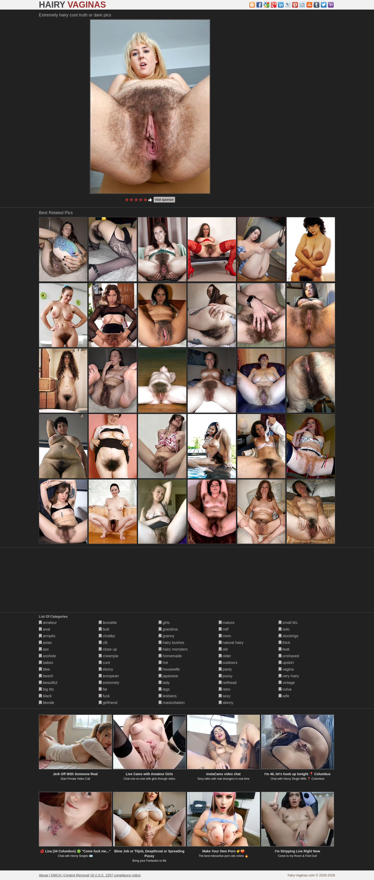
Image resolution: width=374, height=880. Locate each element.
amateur (48, 623)
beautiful (48, 683)
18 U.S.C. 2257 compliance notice (115, 875)
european (109, 676)
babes (46, 663)
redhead (228, 683)
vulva (285, 689)
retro (224, 689)
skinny (226, 703)
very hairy (289, 676)
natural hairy (231, 643)
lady (164, 683)
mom (225, 636)
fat (103, 689)
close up (108, 649)
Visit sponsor (164, 200)
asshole (47, 656)
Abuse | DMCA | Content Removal (64, 875)
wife (284, 696)
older (225, 656)
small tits (288, 623)
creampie (108, 656)
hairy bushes (171, 643)
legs (164, 689)
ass (44, 649)
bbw (44, 669)
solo (284, 629)
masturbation (172, 703)
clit (103, 643)
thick (284, 643)
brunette (108, 623)
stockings (288, 636)
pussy (226, 676)
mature (226, 623)
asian (45, 643)
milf (224, 629)
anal (44, 629)
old (223, 649)
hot (163, 663)
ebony (106, 669)
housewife (169, 669)
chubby (107, 636)
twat (284, 649)
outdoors (228, 663)
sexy (224, 696)
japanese (168, 676)
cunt (104, 663)
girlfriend (108, 703)
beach (46, 676)
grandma (168, 629)
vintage (287, 683)
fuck (104, 696)
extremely (109, 683)
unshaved (289, 656)
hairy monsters (173, 649)
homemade (170, 656)
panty (225, 669)
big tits (46, 689)
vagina (286, 669)
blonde (46, 703)
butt (104, 629)
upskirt (286, 663)
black (45, 696)
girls (164, 623)
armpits (47, 636)
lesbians (168, 696)
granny (166, 636)
